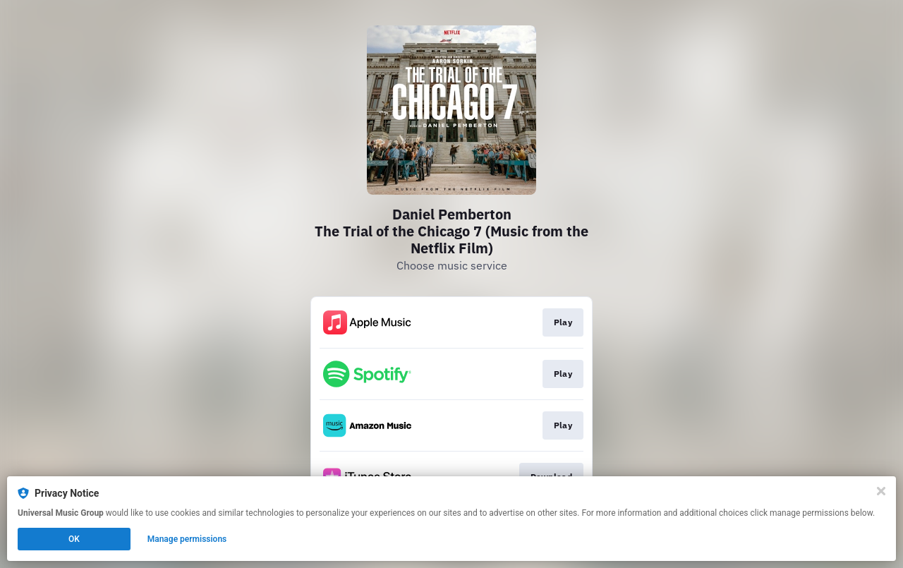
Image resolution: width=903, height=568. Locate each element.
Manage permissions (187, 539)
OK (74, 539)
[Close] (881, 491)
